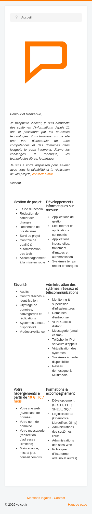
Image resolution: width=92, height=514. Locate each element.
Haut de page (77, 504)
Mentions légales (39, 498)
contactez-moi (42, 174)
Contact (59, 498)
